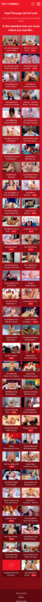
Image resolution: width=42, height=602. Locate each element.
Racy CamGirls (10, 3)
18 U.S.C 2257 (21, 593)
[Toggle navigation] (38, 4)
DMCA (21, 597)
